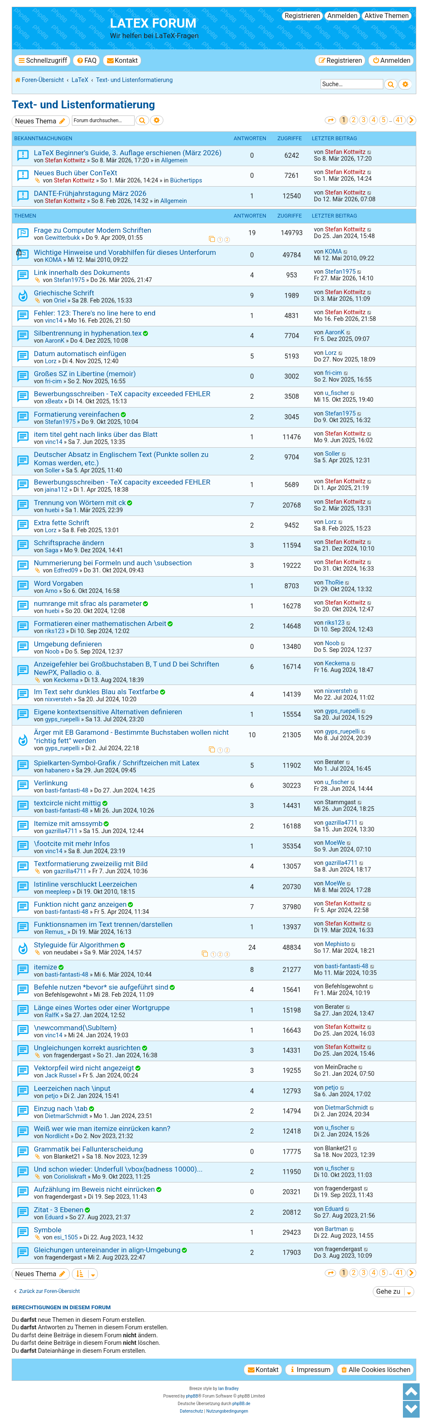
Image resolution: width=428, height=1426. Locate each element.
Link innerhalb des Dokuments (82, 272)
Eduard (54, 1217)
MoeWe (335, 842)
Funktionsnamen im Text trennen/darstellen (103, 924)
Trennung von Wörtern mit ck (80, 502)
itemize (45, 967)
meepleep (58, 891)
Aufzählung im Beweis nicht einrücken (94, 1189)
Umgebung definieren (68, 644)
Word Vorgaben (58, 583)
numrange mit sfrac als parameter (88, 603)
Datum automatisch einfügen (80, 353)
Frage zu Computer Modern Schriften (92, 230)
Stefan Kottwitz (65, 160)
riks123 (54, 631)
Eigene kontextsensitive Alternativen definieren (108, 712)
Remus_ (55, 931)
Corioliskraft (70, 1176)
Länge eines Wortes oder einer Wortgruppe (102, 1007)
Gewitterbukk (62, 237)
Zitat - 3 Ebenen (59, 1209)
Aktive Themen (386, 16)
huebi (52, 510)
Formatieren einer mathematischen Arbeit (100, 623)
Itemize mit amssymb (68, 823)
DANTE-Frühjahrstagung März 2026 (90, 193)
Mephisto (337, 944)
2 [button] (354, 120)
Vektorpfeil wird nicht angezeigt (84, 1068)
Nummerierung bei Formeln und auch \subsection (113, 563)
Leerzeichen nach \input (72, 1088)
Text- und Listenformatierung (83, 104)
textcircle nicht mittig (67, 803)
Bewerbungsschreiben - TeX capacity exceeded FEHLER (122, 394)
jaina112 (56, 489)
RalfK (52, 1015)
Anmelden (342, 16)
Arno (51, 590)
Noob (52, 651)
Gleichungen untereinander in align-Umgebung (107, 1250)
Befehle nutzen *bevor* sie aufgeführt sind (101, 987)
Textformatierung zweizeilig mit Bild (91, 863)
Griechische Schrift (64, 293)
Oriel (60, 300)
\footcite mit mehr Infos (72, 843)
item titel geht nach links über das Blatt (96, 434)
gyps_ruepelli (62, 719)
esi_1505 (66, 1237)
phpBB (192, 1396)
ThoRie (334, 582)
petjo (51, 1096)
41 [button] (399, 120)
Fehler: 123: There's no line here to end (94, 313)
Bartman (336, 1229)
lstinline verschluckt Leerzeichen (85, 884)
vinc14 (53, 320)
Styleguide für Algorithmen (76, 945)
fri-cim (53, 381)
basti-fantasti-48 (66, 790)
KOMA (53, 259)
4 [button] (373, 120)
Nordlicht (57, 1136)
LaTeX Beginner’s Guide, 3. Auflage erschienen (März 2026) (128, 153)
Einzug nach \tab (60, 1108)
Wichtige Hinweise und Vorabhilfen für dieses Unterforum (125, 252)
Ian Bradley (228, 1388)
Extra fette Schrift (61, 522)
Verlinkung (51, 783)
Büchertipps (186, 180)
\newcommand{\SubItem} (75, 1027)
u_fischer (337, 393)
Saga (51, 550)
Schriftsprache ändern (69, 543)
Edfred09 (66, 570)
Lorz (50, 361)
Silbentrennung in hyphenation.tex (88, 333)
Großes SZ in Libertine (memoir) (85, 373)
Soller (52, 470)
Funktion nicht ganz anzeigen (80, 904)
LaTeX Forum (153, 23)
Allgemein (174, 160)
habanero (57, 770)
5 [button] (383, 120)
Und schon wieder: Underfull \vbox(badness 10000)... (118, 1169)
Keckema (66, 680)
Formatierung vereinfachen (77, 414)
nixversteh (58, 699)
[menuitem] (86, 60)
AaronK (54, 340)
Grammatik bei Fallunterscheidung (88, 1149)
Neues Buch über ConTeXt (75, 173)
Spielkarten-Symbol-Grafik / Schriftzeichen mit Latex (116, 763)
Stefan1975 (69, 280)
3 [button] (363, 120)
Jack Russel (60, 1075)
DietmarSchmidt (66, 1116)
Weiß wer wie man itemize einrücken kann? (102, 1128)
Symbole (47, 1230)
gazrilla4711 (61, 831)
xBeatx (54, 401)
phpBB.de (241, 1403)
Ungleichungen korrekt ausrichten (87, 1048)
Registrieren (302, 16)
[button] (330, 120)
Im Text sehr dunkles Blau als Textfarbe (96, 691)
